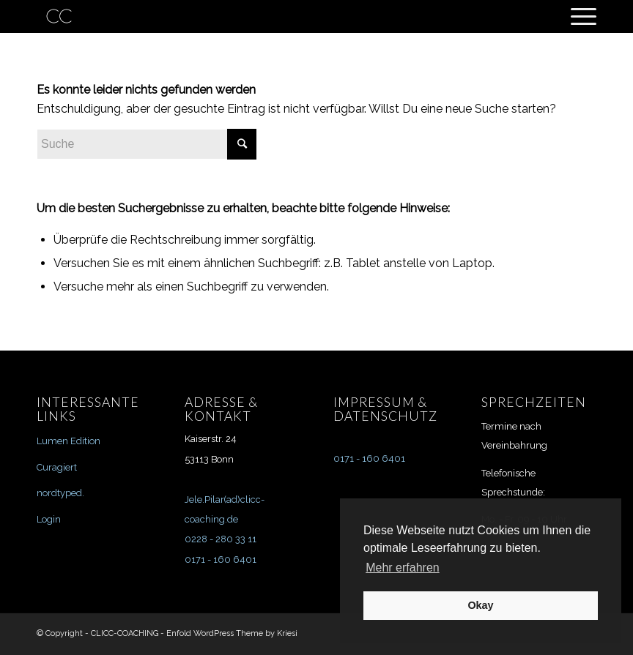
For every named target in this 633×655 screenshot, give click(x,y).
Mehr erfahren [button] (403, 567)
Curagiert (57, 467)
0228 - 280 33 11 (220, 539)
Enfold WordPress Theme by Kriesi (231, 633)
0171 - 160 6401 (220, 559)
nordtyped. (60, 492)
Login (49, 519)
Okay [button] (480, 605)
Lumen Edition (68, 440)
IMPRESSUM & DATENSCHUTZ (385, 409)
